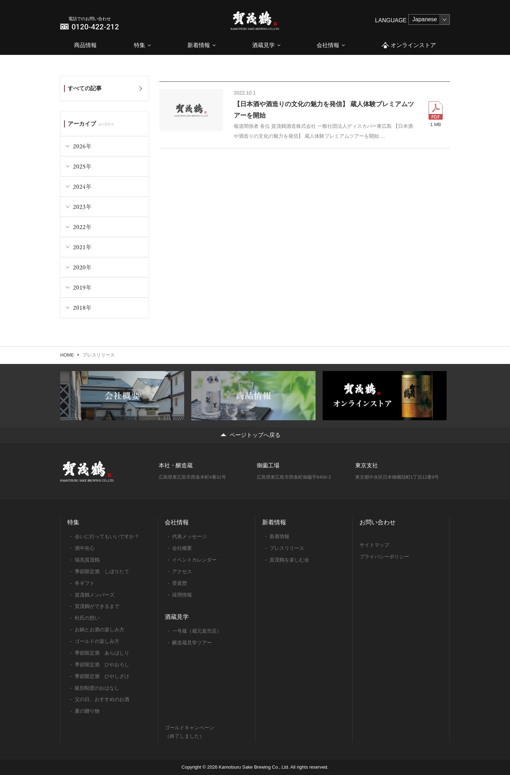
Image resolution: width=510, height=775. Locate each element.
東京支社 (366, 465)
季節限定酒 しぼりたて (102, 571)
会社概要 (182, 548)
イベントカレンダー (194, 560)
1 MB (435, 124)
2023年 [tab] (82, 206)
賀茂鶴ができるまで (97, 606)
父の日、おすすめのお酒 (102, 699)
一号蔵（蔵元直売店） (197, 631)
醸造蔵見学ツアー (192, 642)
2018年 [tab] (82, 307)
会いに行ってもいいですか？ (107, 536)
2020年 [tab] (82, 267)
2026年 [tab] (82, 146)
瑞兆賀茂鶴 (87, 560)
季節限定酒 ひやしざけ (102, 676)
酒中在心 (85, 548)
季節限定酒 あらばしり (102, 653)
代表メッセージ (189, 536)
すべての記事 (85, 88)
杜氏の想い (87, 618)
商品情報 (85, 45)
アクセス (182, 571)
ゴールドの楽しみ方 (97, 641)
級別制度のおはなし (97, 688)
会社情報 (328, 45)
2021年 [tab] (82, 247)
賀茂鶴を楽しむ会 (289, 560)
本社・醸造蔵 (176, 465)
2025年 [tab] (82, 166)
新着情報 (198, 45)
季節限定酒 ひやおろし (102, 664)
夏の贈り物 (87, 711)
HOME (67, 355)
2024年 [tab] (82, 186)
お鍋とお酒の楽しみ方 (99, 629)
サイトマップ (374, 545)
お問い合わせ (377, 522)
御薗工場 (268, 465)
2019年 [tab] (82, 287)
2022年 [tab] (82, 227)
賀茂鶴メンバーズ (94, 595)
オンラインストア (408, 45)
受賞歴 (179, 583)
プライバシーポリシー (384, 556)
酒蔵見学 (263, 45)
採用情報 (182, 595)
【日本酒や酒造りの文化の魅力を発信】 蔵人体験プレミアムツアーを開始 (324, 110)
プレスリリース (287, 548)
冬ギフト (85, 583)
